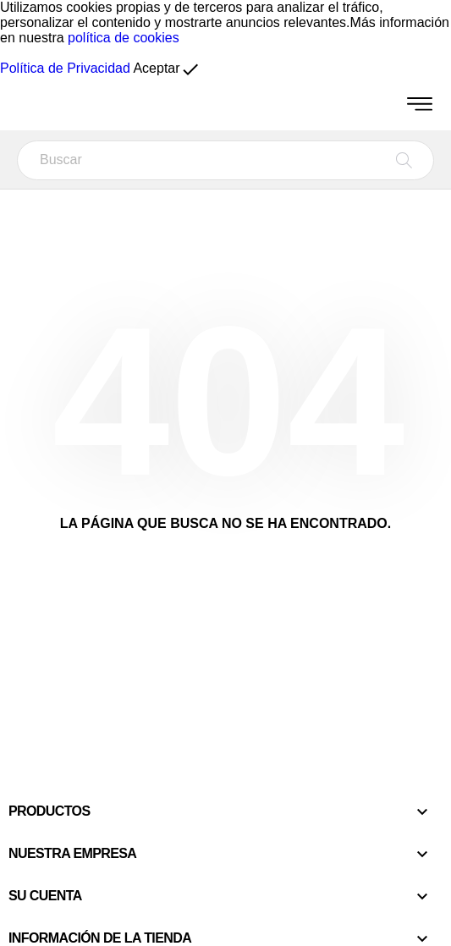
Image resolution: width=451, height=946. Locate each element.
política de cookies (123, 37)
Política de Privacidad (65, 68)
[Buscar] (225, 160)
